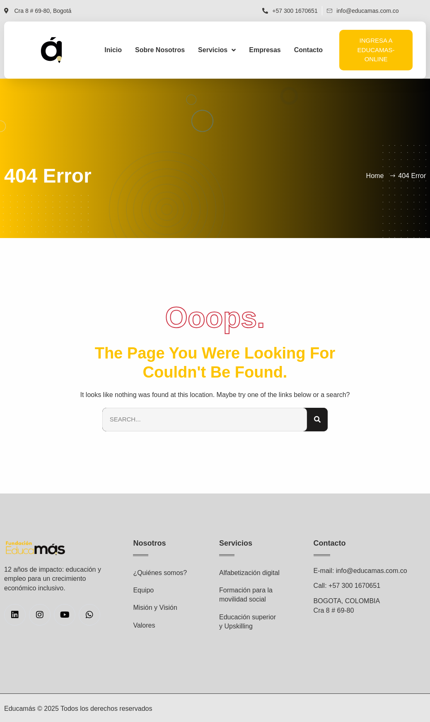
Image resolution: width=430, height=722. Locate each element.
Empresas (265, 49)
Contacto (308, 49)
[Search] (317, 419)
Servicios (217, 50)
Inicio (113, 49)
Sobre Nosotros (160, 49)
